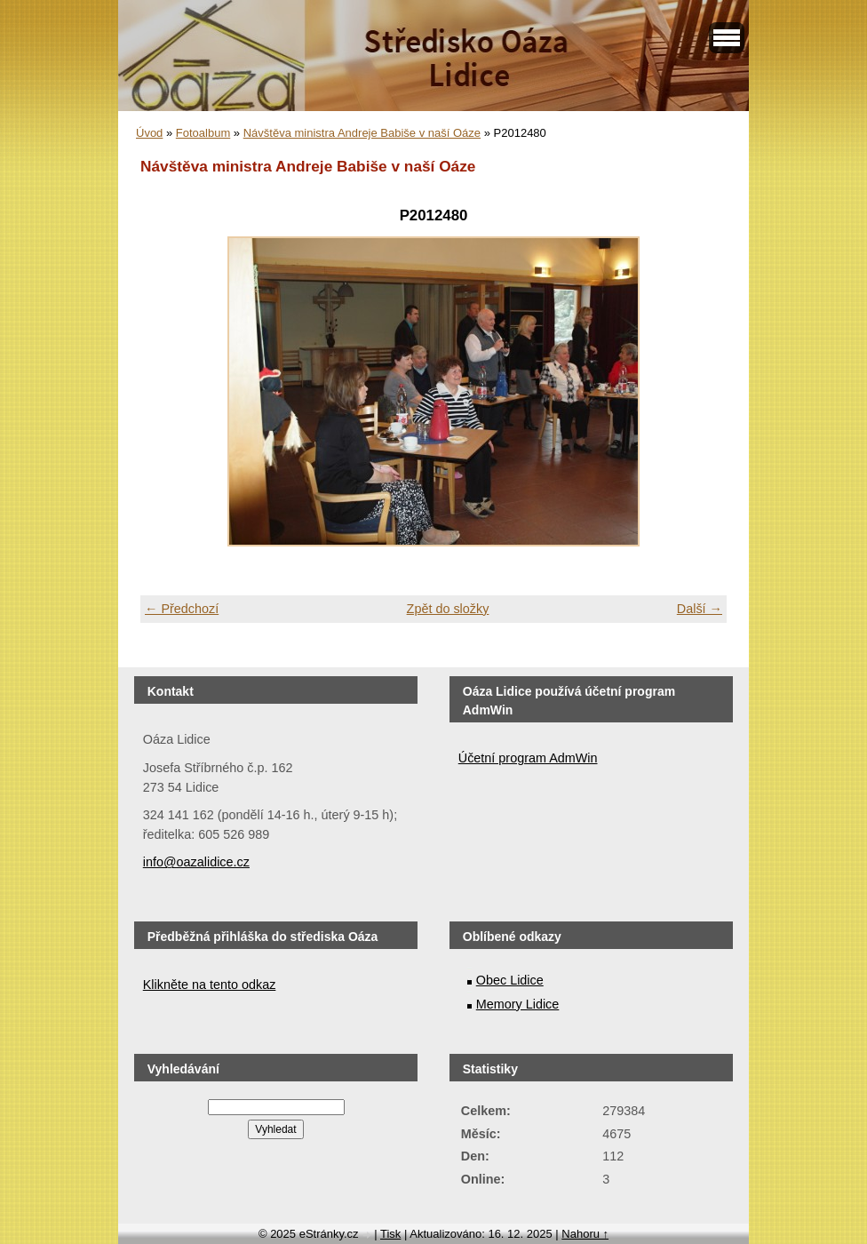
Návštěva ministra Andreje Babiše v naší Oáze (362, 133)
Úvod (149, 133)
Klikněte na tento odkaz (209, 984)
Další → (699, 609)
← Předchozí (182, 609)
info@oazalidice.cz (196, 862)
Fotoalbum (203, 133)
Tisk (390, 1233)
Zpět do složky (448, 609)
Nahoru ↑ (584, 1233)
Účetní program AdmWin (528, 758)
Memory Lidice (518, 1004)
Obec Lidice (510, 980)
